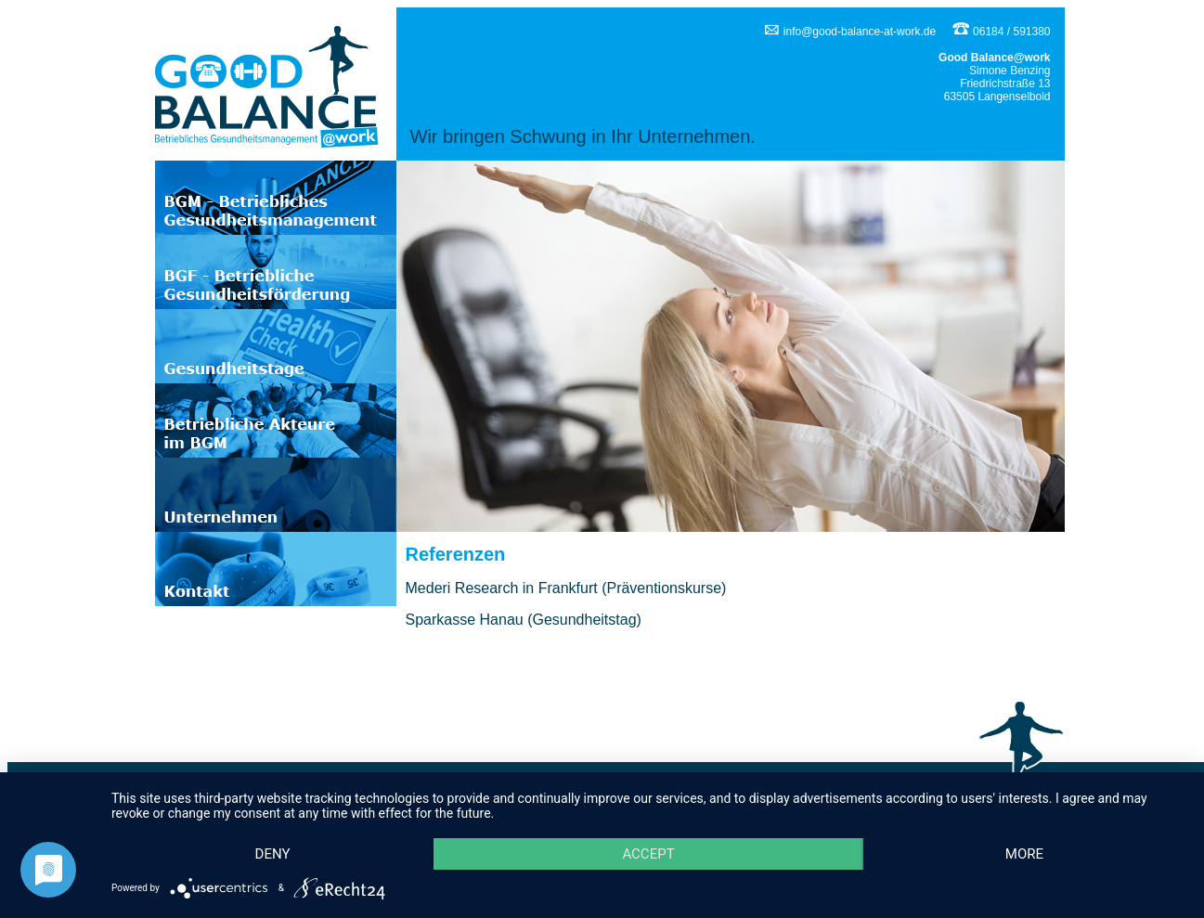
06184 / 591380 (1001, 31)
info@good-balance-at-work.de (850, 31)
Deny (273, 854)
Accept (648, 854)
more (1024, 854)
